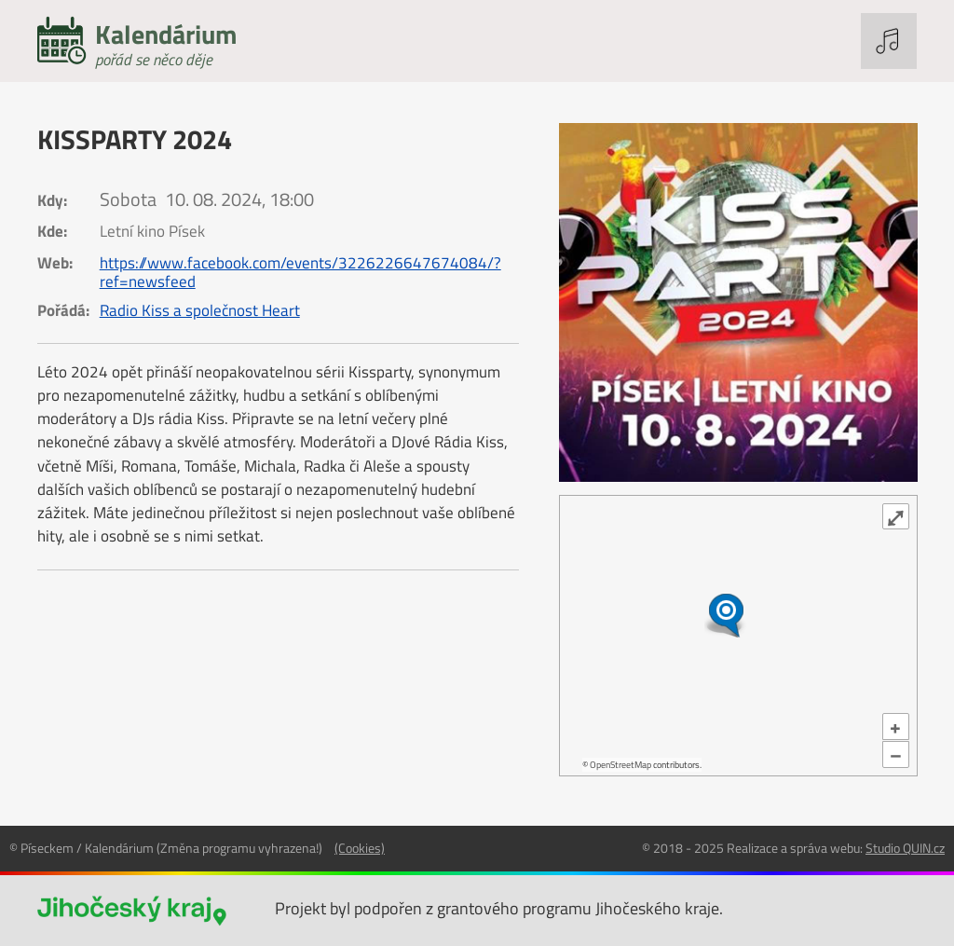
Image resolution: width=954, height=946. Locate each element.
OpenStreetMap (620, 765)
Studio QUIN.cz (905, 847)
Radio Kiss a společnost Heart (200, 310)
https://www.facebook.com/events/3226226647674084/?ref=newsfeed (300, 272)
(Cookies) (359, 847)
